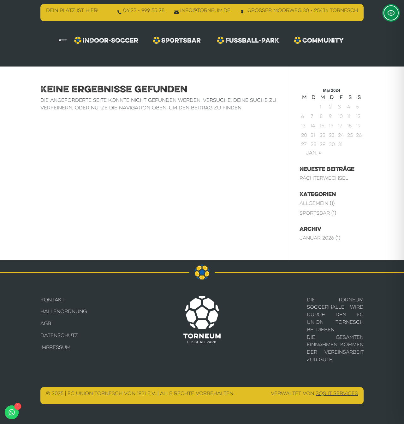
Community (319, 40)
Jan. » (314, 153)
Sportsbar (177, 40)
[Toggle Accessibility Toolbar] (391, 13)
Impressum (55, 347)
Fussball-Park (248, 40)
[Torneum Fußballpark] (63, 40)
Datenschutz (59, 335)
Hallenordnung (63, 311)
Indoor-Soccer (106, 40)
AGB (45, 323)
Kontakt (52, 300)
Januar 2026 (317, 238)
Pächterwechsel (324, 178)
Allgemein (314, 203)
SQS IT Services (337, 393)
